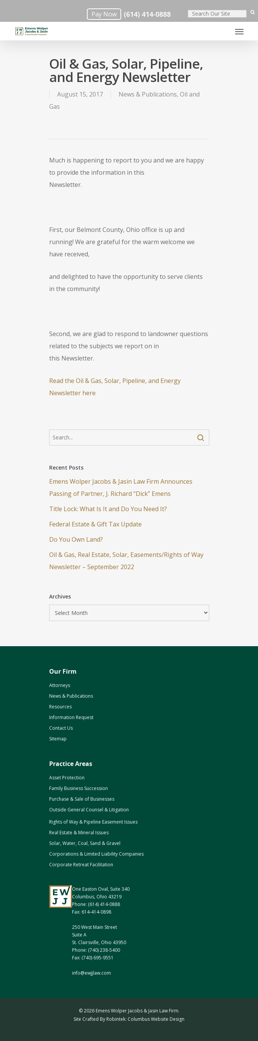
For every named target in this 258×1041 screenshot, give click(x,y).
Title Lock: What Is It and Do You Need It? (108, 509)
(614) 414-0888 (147, 14)
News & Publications (148, 94)
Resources (60, 706)
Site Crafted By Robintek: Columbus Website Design (129, 1019)
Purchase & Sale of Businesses (81, 799)
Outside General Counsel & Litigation (89, 809)
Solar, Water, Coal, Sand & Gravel (84, 843)
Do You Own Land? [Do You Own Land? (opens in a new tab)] (76, 539)
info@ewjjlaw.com (91, 973)
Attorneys (59, 685)
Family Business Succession (78, 788)
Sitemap (58, 738)
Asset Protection (67, 777)
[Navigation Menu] (239, 31)
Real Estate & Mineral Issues (79, 832)
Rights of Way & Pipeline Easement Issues (93, 822)
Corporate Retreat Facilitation (81, 864)
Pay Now (104, 14)
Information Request (71, 717)
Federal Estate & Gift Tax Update (95, 524)
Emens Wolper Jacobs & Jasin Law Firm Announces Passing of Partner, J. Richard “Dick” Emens (120, 487)
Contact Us (61, 728)
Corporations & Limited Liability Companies (96, 854)
